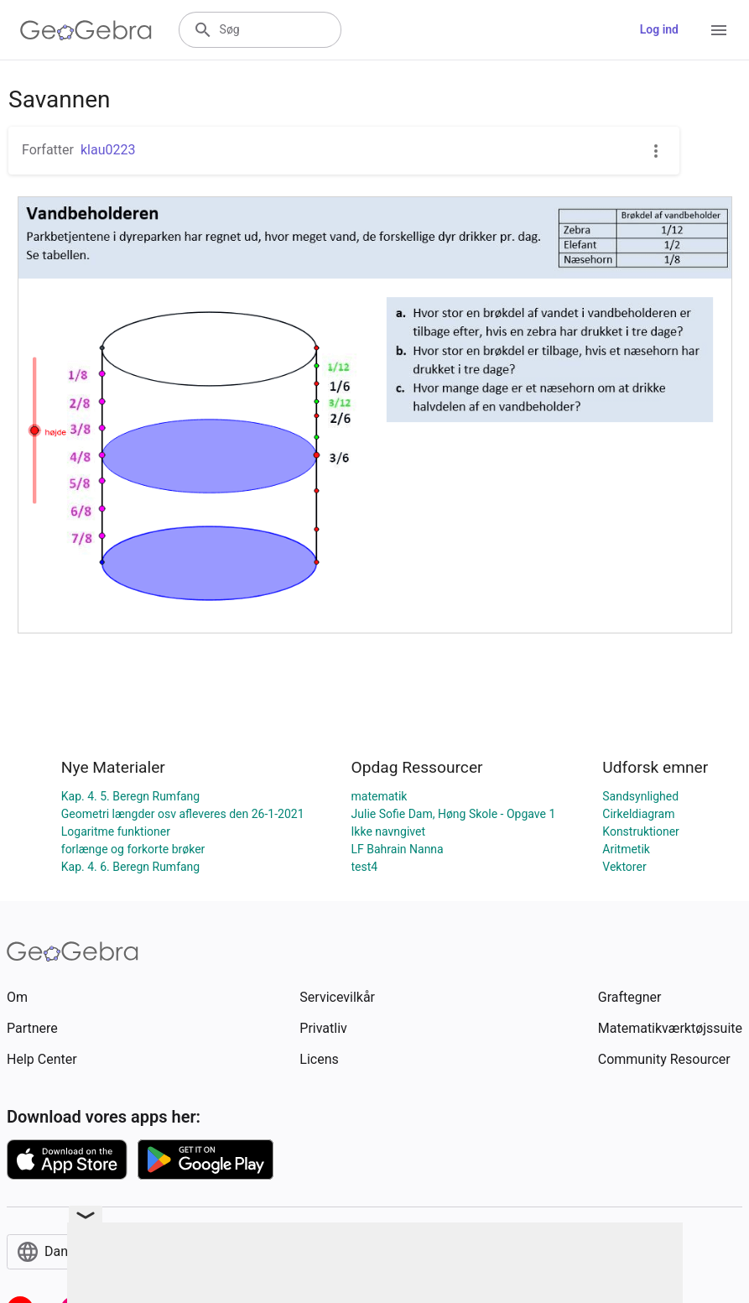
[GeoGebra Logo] (86, 30)
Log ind (659, 29)
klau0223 (108, 150)
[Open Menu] (719, 30)
